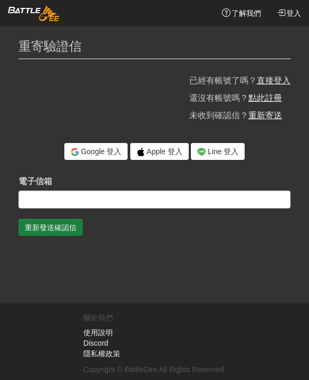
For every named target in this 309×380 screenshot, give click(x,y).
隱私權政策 (101, 353)
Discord (95, 343)
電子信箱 (35, 181)
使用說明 (98, 332)
